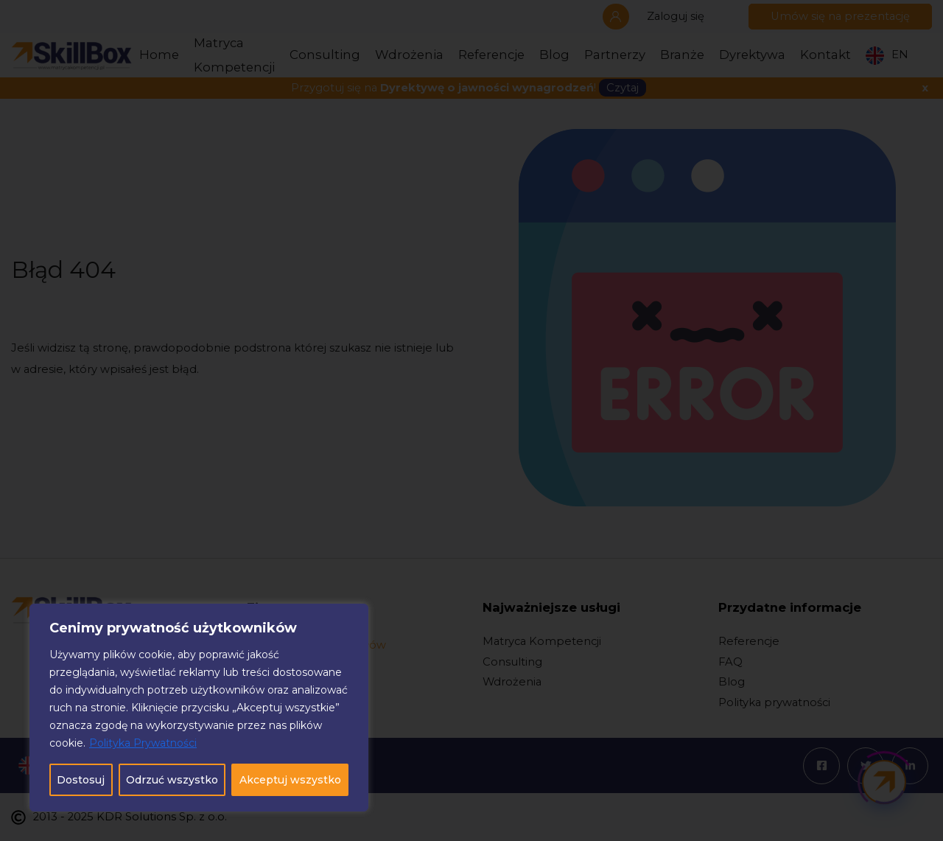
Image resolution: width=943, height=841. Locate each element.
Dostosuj (81, 779)
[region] (198, 708)
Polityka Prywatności (143, 743)
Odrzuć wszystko (172, 779)
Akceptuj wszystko (290, 779)
